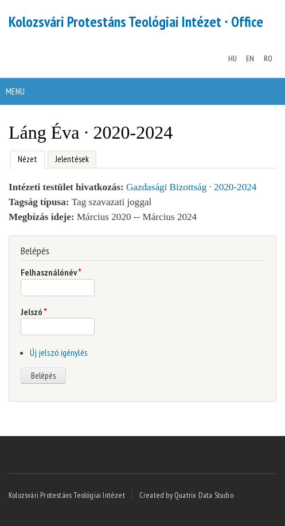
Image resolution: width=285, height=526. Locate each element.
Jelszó (34, 311)
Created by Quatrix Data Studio (186, 495)
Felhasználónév (51, 272)
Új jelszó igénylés (59, 352)
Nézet (23, 157)
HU (232, 58)
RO (268, 58)
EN (250, 58)
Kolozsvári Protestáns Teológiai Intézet (67, 495)
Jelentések (72, 159)
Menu (15, 91)
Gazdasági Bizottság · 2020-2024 (191, 187)
